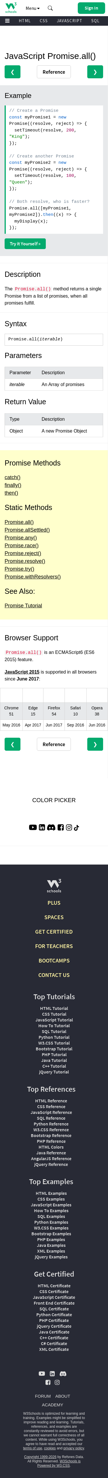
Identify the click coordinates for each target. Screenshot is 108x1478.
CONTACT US (54, 974)
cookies (50, 1448)
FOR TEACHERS (54, 946)
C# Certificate (54, 1343)
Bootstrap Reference (51, 1135)
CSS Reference (51, 1106)
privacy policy (73, 1448)
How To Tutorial (54, 1025)
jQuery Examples (51, 1257)
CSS (44, 20)
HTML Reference (51, 1101)
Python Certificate (54, 1314)
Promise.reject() (23, 553)
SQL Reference (51, 1118)
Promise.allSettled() (27, 530)
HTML (25, 20)
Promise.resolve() (25, 561)
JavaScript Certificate (54, 1297)
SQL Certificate (54, 1309)
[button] (50, 8)
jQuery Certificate (54, 1326)
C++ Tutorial (54, 1066)
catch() (12, 477)
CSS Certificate (54, 1291)
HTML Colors (51, 1147)
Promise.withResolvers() (33, 577)
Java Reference (51, 1153)
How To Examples (51, 1210)
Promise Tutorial (23, 606)
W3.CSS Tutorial (54, 1043)
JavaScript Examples (51, 1205)
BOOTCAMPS (54, 960)
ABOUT (62, 1396)
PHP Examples (51, 1239)
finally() (13, 485)
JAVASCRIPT (69, 20)
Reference (54, 71)
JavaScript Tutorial (54, 1020)
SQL (95, 20)
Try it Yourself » (25, 243)
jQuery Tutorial (54, 1072)
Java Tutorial (54, 1060)
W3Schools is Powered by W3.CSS (58, 1463)
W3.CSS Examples (51, 1228)
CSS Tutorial (54, 1014)
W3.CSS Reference (51, 1129)
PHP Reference (51, 1141)
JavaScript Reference (51, 1112)
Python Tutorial (54, 1037)
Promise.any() (21, 538)
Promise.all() (19, 522)
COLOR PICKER (54, 800)
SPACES (54, 917)
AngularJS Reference (51, 1158)
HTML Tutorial (54, 1008)
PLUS (54, 902)
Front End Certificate (54, 1303)
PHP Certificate (54, 1320)
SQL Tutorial (54, 1031)
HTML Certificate (54, 1285)
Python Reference (51, 1124)
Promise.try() (19, 569)
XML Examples (51, 1251)
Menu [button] (33, 8)
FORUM (43, 1396)
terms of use (32, 1448)
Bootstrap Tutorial (54, 1049)
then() (11, 493)
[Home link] (11, 7)
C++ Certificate (54, 1337)
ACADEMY (52, 1404)
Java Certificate (54, 1332)
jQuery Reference (51, 1164)
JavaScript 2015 (22, 672)
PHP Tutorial (54, 1054)
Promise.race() (22, 545)
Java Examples (51, 1245)
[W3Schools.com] (54, 888)
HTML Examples (51, 1193)
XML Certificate (54, 1349)
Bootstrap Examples (51, 1233)
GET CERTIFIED (54, 931)
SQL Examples (51, 1216)
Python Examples (51, 1222)
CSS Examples (51, 1199)
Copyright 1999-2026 (40, 1457)
